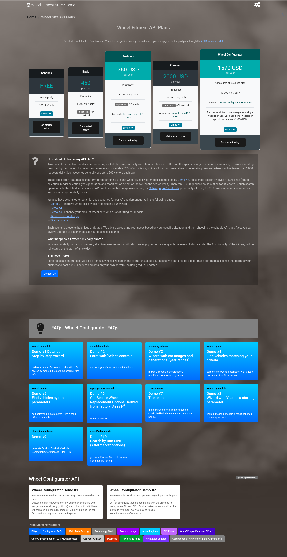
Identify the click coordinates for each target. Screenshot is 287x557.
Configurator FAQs (53, 531)
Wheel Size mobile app (64, 216)
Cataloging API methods (164, 188)
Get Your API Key (92, 538)
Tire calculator (59, 220)
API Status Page (131, 538)
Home (31, 17)
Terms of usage (128, 531)
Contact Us (50, 273)
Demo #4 (56, 212)
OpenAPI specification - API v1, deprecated (54, 538)
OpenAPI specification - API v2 (196, 531)
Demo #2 (183, 179)
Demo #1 (56, 203)
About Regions (150, 531)
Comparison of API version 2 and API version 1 (197, 538)
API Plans (169, 531)
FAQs (57, 328)
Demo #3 (56, 207)
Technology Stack (104, 531)
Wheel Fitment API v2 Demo (51, 5)
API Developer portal (212, 41)
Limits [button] (46, 113)
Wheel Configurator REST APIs (236, 102)
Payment (112, 538)
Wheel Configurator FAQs (91, 328)
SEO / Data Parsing (78, 531)
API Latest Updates (156, 538)
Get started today (46, 127)
